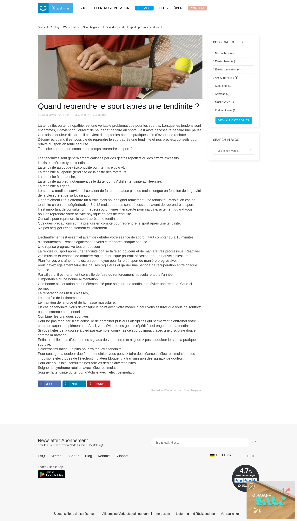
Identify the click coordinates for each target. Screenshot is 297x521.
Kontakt (104, 456)
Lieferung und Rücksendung (195, 513)
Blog (88, 456)
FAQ (41, 456)
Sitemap (57, 456)
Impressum (162, 513)
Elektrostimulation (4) (228, 69)
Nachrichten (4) (224, 53)
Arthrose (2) (222, 93)
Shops (74, 456)
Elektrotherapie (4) (226, 61)
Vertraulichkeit (231, 513)
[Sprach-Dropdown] (213, 455)
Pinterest (99, 383)
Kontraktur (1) (223, 85)
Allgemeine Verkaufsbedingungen (125, 513)
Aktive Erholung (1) (226, 77)
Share (49, 383)
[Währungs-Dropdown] (227, 455)
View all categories (233, 120)
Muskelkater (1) (224, 102)
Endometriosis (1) (225, 110)
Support (122, 456)
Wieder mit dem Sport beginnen (183, 390)
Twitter (73, 383)
